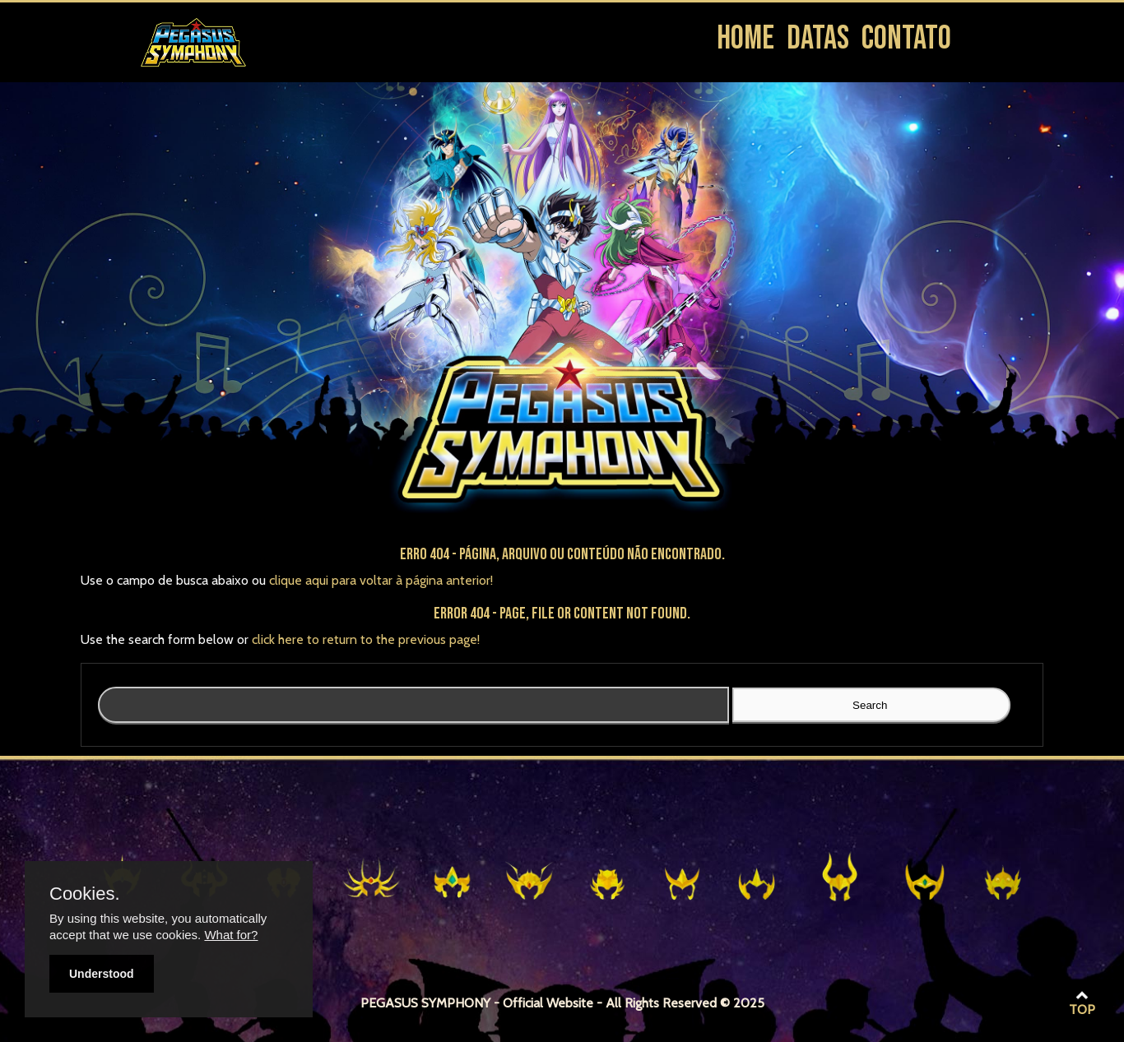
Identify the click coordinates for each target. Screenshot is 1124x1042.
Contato (906, 38)
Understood (101, 973)
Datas (818, 38)
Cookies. (84, 894)
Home (745, 38)
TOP (1082, 1003)
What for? (231, 935)
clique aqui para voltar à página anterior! (381, 580)
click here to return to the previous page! (366, 639)
